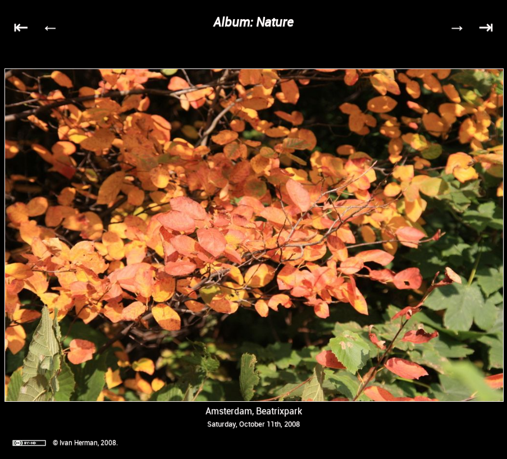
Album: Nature (253, 21)
